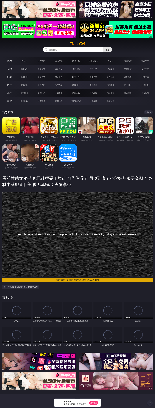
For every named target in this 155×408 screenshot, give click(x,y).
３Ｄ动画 (76, 69)
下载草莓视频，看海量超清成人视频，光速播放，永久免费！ (104, 280)
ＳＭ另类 (145, 69)
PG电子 (24, 61)
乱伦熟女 (128, 77)
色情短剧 (110, 101)
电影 (9, 76)
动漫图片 (76, 85)
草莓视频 (58, 101)
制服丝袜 (93, 77)
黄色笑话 (128, 93)
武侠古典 (76, 93)
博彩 (9, 60)
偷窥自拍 (24, 85)
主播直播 (128, 69)
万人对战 (58, 61)
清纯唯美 (110, 85)
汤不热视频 (76, 101)
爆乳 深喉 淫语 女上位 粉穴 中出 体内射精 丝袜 (21, 287)
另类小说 (110, 93)
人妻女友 (58, 93)
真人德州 (41, 61)
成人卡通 (58, 77)
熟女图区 (128, 85)
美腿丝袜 (93, 85)
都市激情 (24, 93)
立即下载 (93, 403)
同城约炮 (24, 101)
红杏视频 (93, 101)
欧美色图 (58, 85)
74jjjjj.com (77, 44)
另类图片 (145, 85)
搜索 (107, 49)
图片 (9, 85)
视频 (9, 68)
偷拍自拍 (41, 77)
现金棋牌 (128, 61)
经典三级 (110, 77)
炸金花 (110, 61)
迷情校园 (93, 93)
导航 (9, 101)
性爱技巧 (145, 93)
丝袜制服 (110, 69)
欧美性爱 (76, 77)
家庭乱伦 (41, 93)
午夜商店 (41, 101)
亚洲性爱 (24, 77)
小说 (9, 93)
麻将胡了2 (93, 61)
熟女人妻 (93, 69)
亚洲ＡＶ (24, 69)
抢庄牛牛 (145, 61)
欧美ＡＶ (58, 69)
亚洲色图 (41, 85)
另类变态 (145, 77)
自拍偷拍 (41, 69)
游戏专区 (76, 61)
